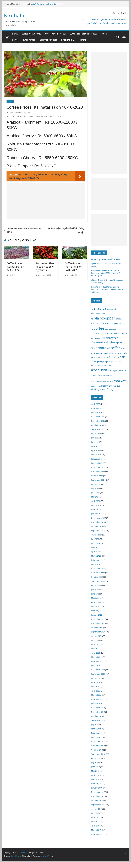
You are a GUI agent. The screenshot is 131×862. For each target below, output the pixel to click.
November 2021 (98, 623)
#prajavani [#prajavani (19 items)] (117, 362)
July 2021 (95, 640)
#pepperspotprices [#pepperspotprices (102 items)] (102, 361)
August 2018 (96, 758)
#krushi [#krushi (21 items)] (94, 357)
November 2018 (98, 745)
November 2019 (98, 712)
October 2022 (97, 577)
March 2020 (96, 695)
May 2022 (95, 598)
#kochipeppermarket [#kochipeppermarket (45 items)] (100, 353)
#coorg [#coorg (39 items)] (110, 333)
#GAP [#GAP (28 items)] (124, 333)
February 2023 (97, 560)
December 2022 (98, 568)
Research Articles (48, 40)
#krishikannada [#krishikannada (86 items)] (118, 353)
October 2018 (97, 750)
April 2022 (95, 602)
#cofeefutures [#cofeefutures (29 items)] (118, 323)
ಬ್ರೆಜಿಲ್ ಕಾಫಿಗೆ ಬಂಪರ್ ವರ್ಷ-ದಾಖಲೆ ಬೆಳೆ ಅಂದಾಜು (106, 23)
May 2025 (95, 446)
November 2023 (98, 522)
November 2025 (98, 421)
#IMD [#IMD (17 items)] (99, 338)
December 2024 (98, 467)
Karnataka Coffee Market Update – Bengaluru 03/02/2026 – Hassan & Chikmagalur (106, 273)
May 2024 (95, 497)
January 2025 (96, 463)
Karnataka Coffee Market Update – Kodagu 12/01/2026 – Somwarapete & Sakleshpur (107, 289)
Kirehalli (14, 15)
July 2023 (95, 539)
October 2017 (97, 800)
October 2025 (97, 425)
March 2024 (96, 505)
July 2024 (95, 488)
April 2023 (95, 551)
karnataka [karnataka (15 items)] (109, 382)
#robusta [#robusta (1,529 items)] (99, 369)
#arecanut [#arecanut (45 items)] (111, 308)
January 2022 (96, 615)
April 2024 (95, 501)
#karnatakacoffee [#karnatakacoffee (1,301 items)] (106, 347)
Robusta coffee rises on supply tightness (45, 267)
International (68, 40)
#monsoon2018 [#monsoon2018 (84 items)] (116, 357)
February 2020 (97, 699)
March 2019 (96, 729)
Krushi (104, 34)
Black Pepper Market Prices (83, 34)
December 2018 (98, 741)
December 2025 (98, 416)
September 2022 (98, 581)
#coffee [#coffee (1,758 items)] (97, 328)
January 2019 (96, 737)
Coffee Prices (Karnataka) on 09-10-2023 (22, 230)
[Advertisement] (46, 201)
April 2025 (95, 450)
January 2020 (96, 703)
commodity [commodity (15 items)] (116, 376)
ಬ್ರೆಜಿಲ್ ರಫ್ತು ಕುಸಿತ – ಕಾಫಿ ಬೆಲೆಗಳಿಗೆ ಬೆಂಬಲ (109, 19)
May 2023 (95, 547)
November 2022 (98, 573)
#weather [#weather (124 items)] (96, 375)
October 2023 (97, 526)
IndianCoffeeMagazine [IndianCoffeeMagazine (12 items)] (98, 382)
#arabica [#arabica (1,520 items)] (98, 308)
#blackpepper (21, 116)
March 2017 (96, 830)
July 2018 (95, 762)
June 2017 (95, 817)
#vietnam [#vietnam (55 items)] (122, 370)
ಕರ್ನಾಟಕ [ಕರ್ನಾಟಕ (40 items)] (112, 386)
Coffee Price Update (31, 34)
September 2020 (98, 674)
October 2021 (97, 627)
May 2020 (95, 686)
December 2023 (98, 518)
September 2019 (98, 720)
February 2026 (97, 408)
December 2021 (98, 619)
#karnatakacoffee (41, 116)
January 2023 (96, 564)
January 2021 (96, 665)
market (59, 116)
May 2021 (95, 648)
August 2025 (96, 433)
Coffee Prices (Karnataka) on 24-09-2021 (73, 267)
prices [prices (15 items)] (99, 386)
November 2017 (98, 796)
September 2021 (98, 632)
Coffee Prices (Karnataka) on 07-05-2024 (15, 267)
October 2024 (97, 476)
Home (15, 34)
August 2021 (96, 636)
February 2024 (97, 509)
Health (83, 40)
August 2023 (96, 535)
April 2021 (95, 653)
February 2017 (97, 834)
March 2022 (96, 606)
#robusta (52, 116)
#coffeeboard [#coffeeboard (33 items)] (110, 329)
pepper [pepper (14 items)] (93, 386)
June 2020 (95, 682)
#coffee (30, 116)
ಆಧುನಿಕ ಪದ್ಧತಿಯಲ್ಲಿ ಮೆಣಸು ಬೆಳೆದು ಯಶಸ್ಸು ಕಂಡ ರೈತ (67, 230)
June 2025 (95, 442)
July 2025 (95, 438)
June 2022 (95, 594)
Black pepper (29, 40)
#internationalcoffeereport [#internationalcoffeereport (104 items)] (106, 342)
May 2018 (95, 771)
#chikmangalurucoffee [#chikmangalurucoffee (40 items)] (101, 323)
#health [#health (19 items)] (94, 338)
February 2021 (97, 661)
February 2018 (97, 783)
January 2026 (96, 412)
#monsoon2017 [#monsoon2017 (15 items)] (102, 357)
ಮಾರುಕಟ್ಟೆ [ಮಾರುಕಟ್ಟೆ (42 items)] (95, 389)
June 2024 (95, 492)
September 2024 (98, 480)
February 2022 (97, 610)
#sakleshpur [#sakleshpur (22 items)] (112, 371)
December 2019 (98, 707)
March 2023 (96, 556)
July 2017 (95, 813)
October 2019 (97, 716)
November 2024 (98, 471)
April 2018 (95, 775)
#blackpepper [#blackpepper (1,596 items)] (103, 318)
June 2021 (95, 644)
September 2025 (98, 429)
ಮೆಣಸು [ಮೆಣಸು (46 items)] (103, 389)
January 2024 (96, 513)
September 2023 (98, 530)
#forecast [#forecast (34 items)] (117, 333)
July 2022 (95, 589)
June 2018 (95, 767)
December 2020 (98, 670)
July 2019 (95, 724)
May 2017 (95, 821)
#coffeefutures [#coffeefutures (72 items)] (98, 333)
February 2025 (97, 459)
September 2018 (98, 754)
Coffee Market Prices (55, 34)
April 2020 (95, 691)
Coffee (15, 40)
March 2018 (96, 779)
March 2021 (96, 657)
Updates (10, 101)
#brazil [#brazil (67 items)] (119, 318)
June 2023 (95, 543)
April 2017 (95, 826)
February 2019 (97, 733)
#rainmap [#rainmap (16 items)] (107, 365)
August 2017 (96, 809)
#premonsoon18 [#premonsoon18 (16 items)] (97, 365)
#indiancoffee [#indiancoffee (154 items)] (110, 338)
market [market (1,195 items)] (120, 380)
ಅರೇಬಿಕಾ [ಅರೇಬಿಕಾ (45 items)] (104, 385)
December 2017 (98, 792)
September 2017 (98, 804)
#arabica (12, 116)
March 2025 (96, 454)
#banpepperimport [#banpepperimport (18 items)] (98, 313)
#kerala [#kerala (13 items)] (123, 349)
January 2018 (96, 788)
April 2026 (95, 404)
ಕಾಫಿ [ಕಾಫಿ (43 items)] (118, 386)
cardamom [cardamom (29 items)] (107, 375)
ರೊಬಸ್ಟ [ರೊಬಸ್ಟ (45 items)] (110, 389)
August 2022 (96, 585)
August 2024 (96, 484)
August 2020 (96, 678)
